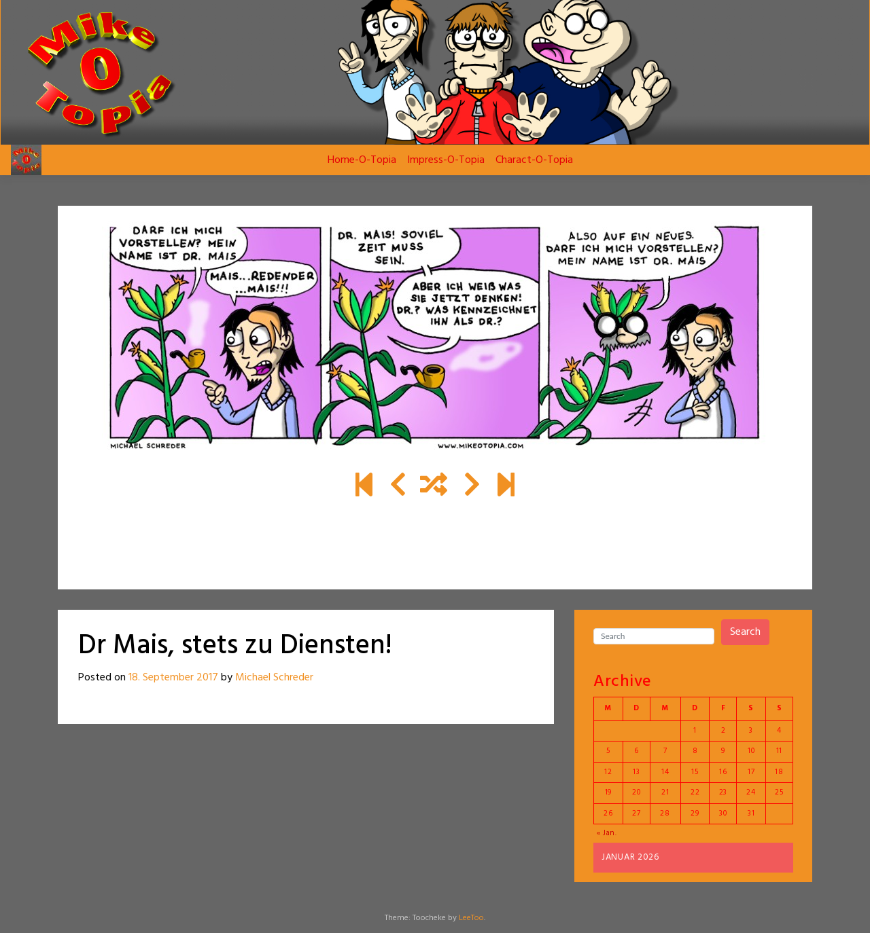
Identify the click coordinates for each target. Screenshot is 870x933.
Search (745, 632)
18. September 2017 (173, 678)
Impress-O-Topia (446, 160)
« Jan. (607, 833)
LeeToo (471, 918)
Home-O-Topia (362, 160)
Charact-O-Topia (534, 160)
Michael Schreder (274, 678)
